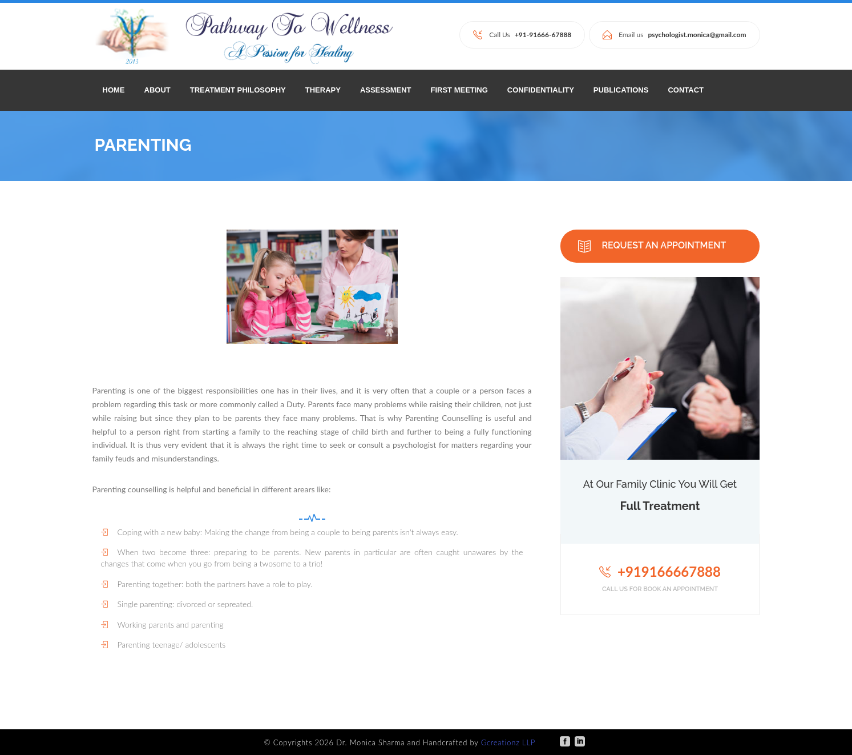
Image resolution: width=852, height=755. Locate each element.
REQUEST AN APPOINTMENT (652, 246)
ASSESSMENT (385, 90)
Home (114, 90)
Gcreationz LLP (508, 742)
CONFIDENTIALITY (540, 90)
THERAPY (323, 90)
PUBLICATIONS (621, 90)
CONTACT (686, 90)
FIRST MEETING (458, 90)
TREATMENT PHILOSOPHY (238, 90)
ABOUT (157, 90)
